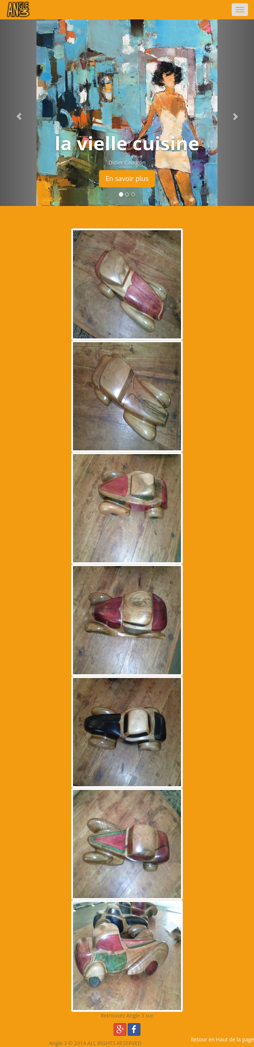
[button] (19, 112)
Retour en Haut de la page (222, 1039)
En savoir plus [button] (127, 178)
